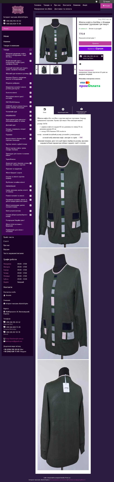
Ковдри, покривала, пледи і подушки (16, 130)
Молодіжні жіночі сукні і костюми (15, 97)
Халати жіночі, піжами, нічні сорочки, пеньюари (16, 139)
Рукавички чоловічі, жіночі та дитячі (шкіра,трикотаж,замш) (16, 200)
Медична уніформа (12, 83)
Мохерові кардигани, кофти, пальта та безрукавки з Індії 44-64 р (16, 55)
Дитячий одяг (11, 125)
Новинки (76, 5)
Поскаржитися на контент (58, 480)
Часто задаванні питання (13, 253)
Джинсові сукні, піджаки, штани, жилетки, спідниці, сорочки (17, 164)
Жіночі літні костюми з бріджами (14, 225)
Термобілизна (10, 159)
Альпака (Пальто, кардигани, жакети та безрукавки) (16, 78)
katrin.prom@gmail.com (14, 341)
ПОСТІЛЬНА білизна (13, 102)
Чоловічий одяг (11, 112)
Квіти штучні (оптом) (13, 211)
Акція (85, 5)
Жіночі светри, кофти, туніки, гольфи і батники (16, 149)
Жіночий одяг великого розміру (17, 74)
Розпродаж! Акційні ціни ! (15, 220)
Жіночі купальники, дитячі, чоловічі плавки (15, 206)
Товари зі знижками (11, 46)
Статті (5, 241)
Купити (95, 43)
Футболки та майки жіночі (15, 182)
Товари (46, 5)
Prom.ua (67, 478)
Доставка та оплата (63, 9)
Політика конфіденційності (76, 480)
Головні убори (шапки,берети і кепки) (16, 215)
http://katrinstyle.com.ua (14, 339)
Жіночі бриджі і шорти (14, 173)
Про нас (57, 5)
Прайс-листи (8, 237)
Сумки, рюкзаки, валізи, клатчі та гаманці (17, 191)
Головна (37, 5)
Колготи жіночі (11, 93)
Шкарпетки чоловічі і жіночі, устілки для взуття (16, 88)
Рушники (9, 135)
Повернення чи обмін (43, 9)
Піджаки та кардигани (14, 169)
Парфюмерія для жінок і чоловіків (14, 230)
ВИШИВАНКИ (10, 116)
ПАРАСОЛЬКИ (10, 186)
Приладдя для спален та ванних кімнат (17, 154)
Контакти (67, 5)
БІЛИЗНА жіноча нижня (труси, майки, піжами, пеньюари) (17, 107)
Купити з (95, 49)
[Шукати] (31, 28)
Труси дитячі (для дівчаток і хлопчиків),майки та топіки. (16, 120)
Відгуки (6, 249)
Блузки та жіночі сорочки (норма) (15, 177)
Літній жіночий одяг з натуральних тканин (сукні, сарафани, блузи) (15, 62)
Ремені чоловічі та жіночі (15, 196)
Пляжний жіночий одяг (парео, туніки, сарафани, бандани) (17, 69)
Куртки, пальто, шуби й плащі (16, 144)
